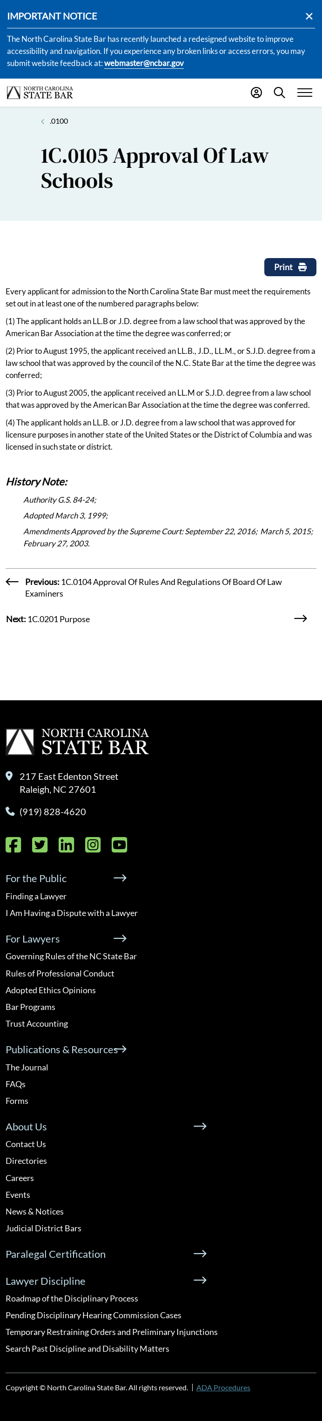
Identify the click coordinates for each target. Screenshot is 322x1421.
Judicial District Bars (43, 1228)
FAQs (16, 1084)
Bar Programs (30, 1007)
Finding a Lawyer (36, 896)
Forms (17, 1101)
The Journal (27, 1067)
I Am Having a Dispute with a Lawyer (72, 913)
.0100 (59, 120)
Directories (26, 1160)
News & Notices (35, 1211)
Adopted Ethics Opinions (51, 990)
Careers (20, 1178)
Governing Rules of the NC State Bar (71, 956)
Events (18, 1194)
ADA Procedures (223, 1387)
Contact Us (26, 1144)
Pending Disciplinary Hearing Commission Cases (93, 1315)
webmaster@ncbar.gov (144, 63)
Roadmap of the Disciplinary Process (72, 1298)
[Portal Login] (256, 92)
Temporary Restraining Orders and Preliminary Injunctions (112, 1332)
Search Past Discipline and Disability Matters (87, 1348)
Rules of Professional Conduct (60, 973)
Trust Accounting (37, 1023)
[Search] (279, 92)
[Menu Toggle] (304, 92)
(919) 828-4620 (53, 811)
